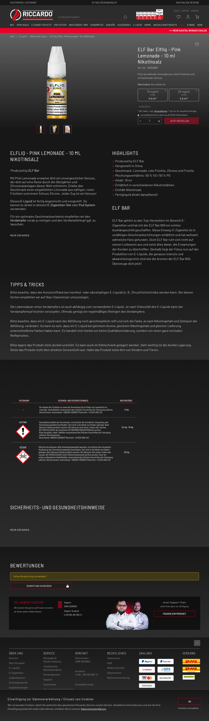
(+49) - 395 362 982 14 (86, 674)
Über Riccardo (17, 662)
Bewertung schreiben (48, 585)
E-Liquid (26, 201)
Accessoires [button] (124, 25)
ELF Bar (33, 170)
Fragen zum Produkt (174, 613)
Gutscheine (49, 684)
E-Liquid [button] (137, 25)
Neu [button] (12, 25)
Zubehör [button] (110, 25)
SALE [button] (182, 25)
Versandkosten (160, 111)
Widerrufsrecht (116, 667)
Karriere (195, 11)
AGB (109, 662)
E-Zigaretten (16, 672)
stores (177, 11)
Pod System (87, 205)
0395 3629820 (82, 661)
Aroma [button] (147, 25)
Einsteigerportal (18, 682)
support (185, 11)
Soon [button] (200, 25)
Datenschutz (114, 672)
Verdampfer (18, 220)
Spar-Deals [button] (23, 25)
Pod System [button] (60, 25)
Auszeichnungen (18, 687)
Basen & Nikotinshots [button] (165, 25)
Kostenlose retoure (187, 2)
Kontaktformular (84, 684)
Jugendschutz (17, 677)
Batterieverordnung (118, 677)
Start (12, 36)
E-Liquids (14, 667)
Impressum (113, 658)
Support (47, 679)
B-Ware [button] (191, 25)
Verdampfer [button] (96, 25)
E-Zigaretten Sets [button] (41, 25)
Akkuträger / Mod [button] (78, 25)
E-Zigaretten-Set (59, 205)
